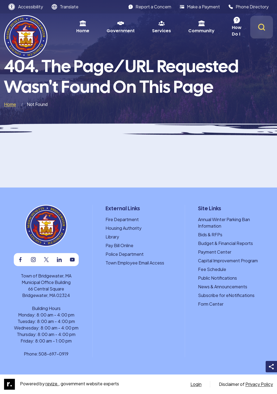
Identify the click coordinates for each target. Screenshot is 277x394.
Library (112, 237)
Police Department (124, 254)
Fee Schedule (212, 269)
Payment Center (214, 252)
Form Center (210, 304)
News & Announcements (222, 286)
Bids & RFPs (210, 234)
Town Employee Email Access (134, 263)
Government (106, 27)
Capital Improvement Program (228, 260)
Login (196, 384)
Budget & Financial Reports (225, 243)
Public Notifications (217, 278)
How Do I (226, 27)
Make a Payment (200, 6)
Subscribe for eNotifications (226, 295)
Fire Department (122, 219)
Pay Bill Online (119, 245)
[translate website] (65, 6)
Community (186, 27)
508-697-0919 (53, 354)
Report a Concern (149, 6)
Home (67, 27)
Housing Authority (123, 228)
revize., (52, 383)
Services (146, 27)
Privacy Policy (259, 384)
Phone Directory (249, 6)
